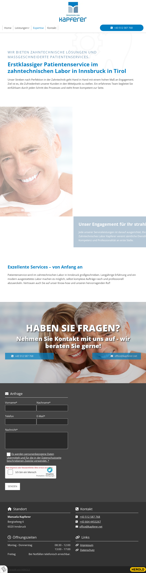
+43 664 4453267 (90, 521)
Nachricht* (11, 429)
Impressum (86, 545)
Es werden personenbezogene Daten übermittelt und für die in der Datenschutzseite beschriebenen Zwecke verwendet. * (34, 457)
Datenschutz (87, 550)
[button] (121, 28)
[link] (22, 27)
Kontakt (51, 28)
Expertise (38, 28)
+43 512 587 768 (90, 516)
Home (7, 28)
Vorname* (11, 402)
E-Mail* (41, 416)
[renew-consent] (4, 569)
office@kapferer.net (90, 526)
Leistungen (21, 28)
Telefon (9, 416)
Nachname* (43, 402)
